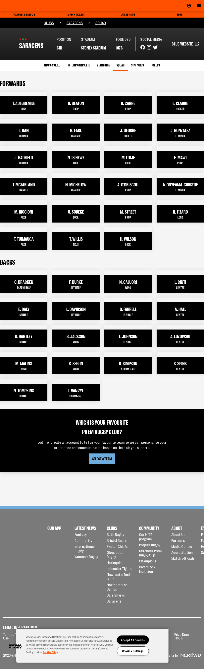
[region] (92, 645)
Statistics (137, 65)
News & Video (52, 65)
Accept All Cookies (133, 640)
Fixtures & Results (78, 65)
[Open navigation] (199, 5)
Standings (103, 65)
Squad (100, 22)
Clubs (49, 22)
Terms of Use (9, 636)
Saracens (75, 22)
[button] (15, 646)
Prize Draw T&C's (181, 636)
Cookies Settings (133, 651)
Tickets (155, 65)
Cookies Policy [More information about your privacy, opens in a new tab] (50, 652)
